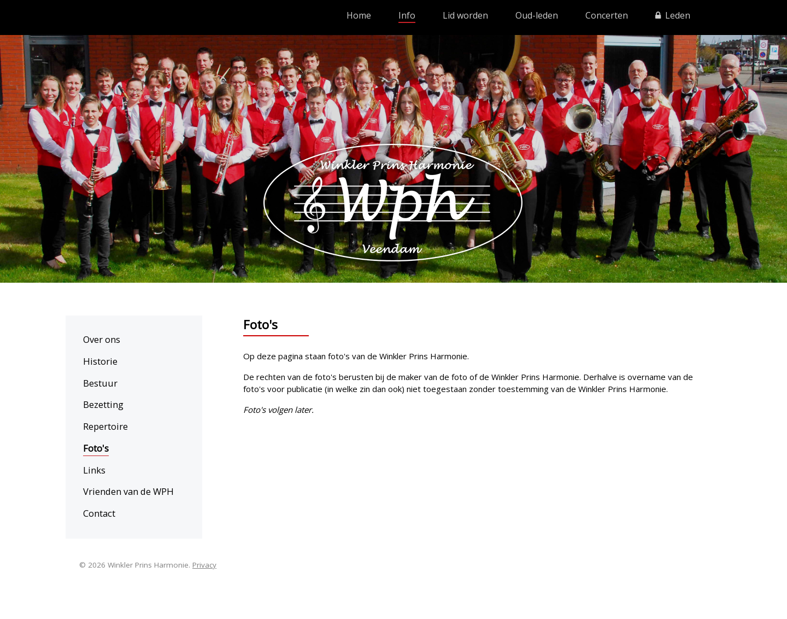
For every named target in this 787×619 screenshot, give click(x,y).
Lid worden (465, 15)
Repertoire (105, 426)
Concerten (606, 15)
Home (358, 15)
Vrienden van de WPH (128, 491)
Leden (672, 15)
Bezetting (103, 404)
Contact (99, 513)
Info (406, 15)
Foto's (96, 448)
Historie (100, 361)
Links (94, 470)
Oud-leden (536, 15)
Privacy (204, 565)
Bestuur (100, 383)
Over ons (101, 339)
